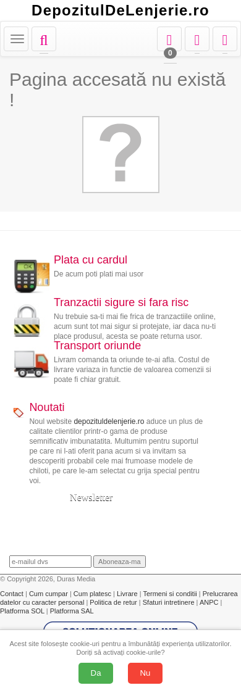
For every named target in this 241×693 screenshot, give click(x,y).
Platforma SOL (22, 611)
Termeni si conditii (170, 593)
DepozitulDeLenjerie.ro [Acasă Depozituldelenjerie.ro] (120, 10)
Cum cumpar (49, 593)
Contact (12, 593)
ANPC (209, 602)
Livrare (128, 593)
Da (96, 673)
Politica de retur (114, 602)
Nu (145, 673)
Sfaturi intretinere (170, 602)
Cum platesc (93, 593)
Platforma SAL (72, 611)
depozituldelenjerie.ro (109, 421)
